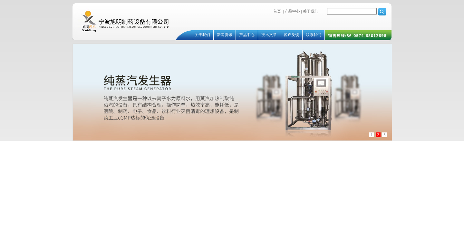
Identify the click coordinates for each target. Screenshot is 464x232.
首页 (277, 11)
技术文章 (269, 35)
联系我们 (313, 35)
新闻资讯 (224, 35)
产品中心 (292, 11)
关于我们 (310, 11)
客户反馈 (291, 35)
